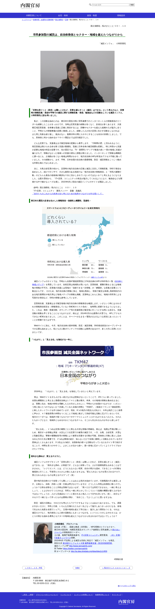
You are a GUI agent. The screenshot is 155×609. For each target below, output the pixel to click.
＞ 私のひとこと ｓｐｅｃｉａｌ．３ (116, 568)
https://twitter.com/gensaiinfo (75, 549)
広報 (66, 20)
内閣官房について (34, 15)
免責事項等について (102, 595)
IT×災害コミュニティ (90, 535)
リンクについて (65, 595)
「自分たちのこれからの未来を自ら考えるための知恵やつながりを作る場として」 (68, 194)
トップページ (26, 20)
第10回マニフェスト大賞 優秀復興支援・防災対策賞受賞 (87, 543)
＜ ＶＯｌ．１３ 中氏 (33, 568)
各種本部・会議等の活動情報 (43, 20)
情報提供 (121, 15)
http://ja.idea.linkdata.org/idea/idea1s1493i (89, 551)
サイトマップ (116, 595)
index (77, 568)
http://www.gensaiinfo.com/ (80, 546)
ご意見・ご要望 (27, 595)
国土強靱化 (59, 20)
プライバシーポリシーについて (47, 595)
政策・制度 (92, 15)
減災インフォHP (97, 277)
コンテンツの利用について (83, 595)
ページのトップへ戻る (128, 586)
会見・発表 (63, 15)
